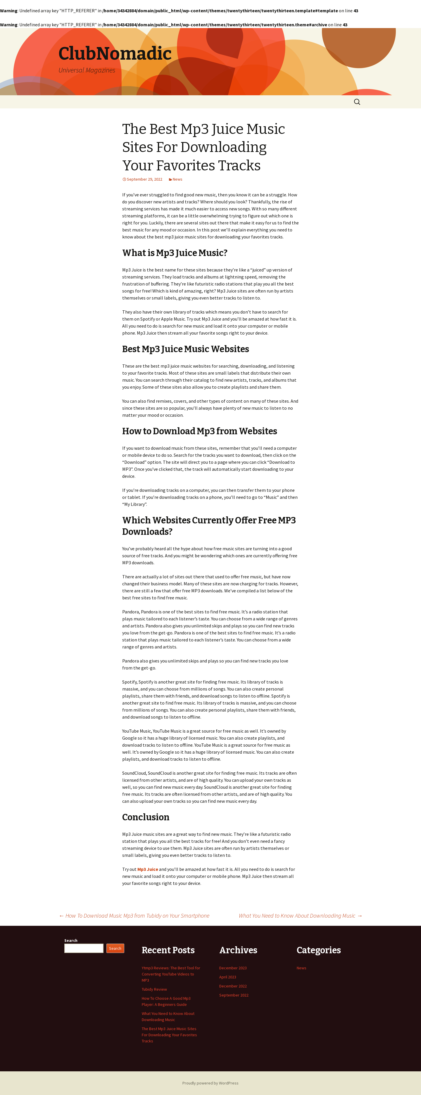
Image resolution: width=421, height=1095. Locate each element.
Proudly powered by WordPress (210, 1083)
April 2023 (227, 977)
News (177, 179)
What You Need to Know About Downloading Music (301, 915)
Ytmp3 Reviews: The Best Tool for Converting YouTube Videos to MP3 (171, 974)
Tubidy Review (154, 989)
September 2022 (234, 995)
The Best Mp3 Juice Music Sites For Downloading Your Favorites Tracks (169, 1035)
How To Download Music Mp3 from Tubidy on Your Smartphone (133, 915)
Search (70, 940)
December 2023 (233, 968)
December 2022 (233, 986)
